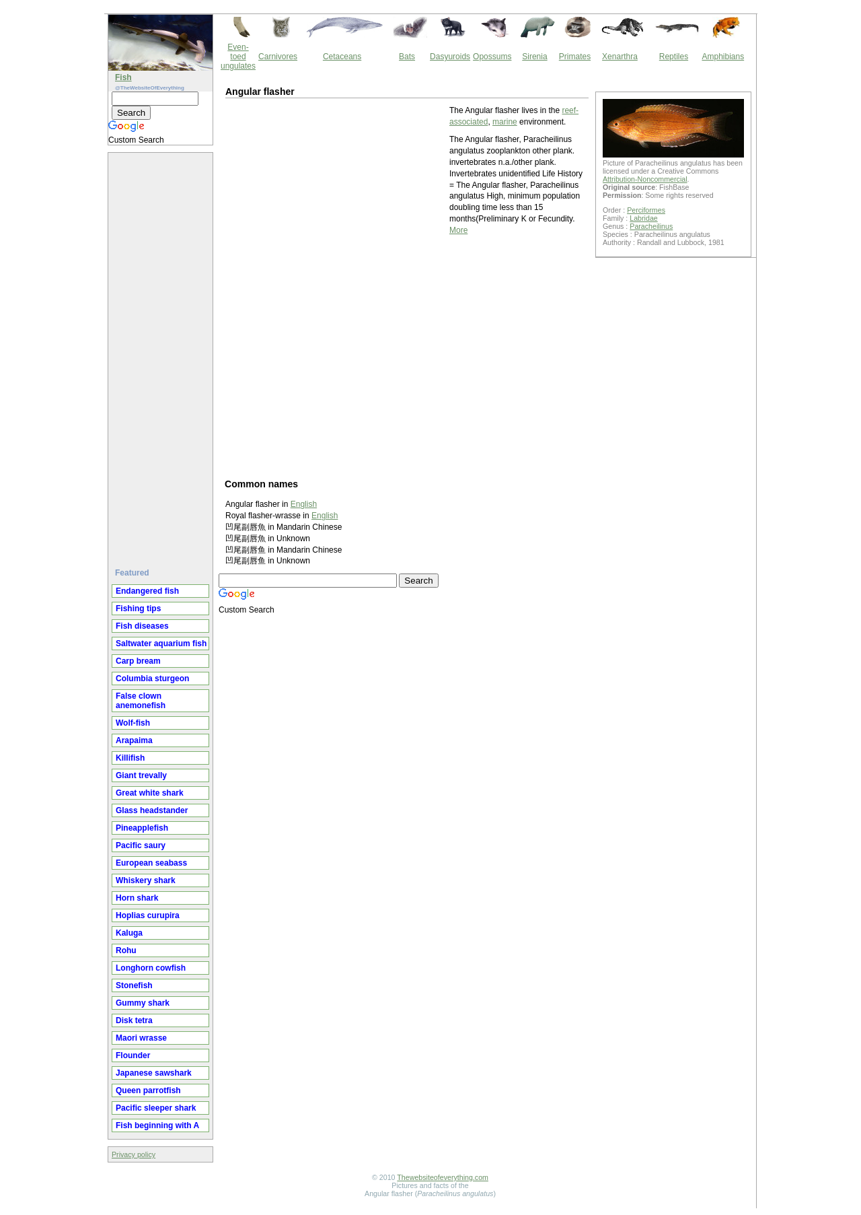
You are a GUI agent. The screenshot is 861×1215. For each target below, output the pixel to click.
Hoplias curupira (148, 915)
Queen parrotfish (148, 1090)
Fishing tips (138, 608)
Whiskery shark (146, 880)
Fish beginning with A (157, 1125)
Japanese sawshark (154, 1073)
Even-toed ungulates (238, 56)
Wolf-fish (133, 723)
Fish (123, 77)
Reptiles (673, 56)
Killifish (130, 758)
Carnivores (277, 56)
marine (504, 122)
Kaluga (129, 933)
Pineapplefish (142, 828)
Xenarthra (620, 56)
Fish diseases (142, 626)
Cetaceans (342, 56)
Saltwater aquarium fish (161, 643)
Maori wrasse (141, 1038)
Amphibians (723, 56)
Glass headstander (152, 810)
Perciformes (646, 210)
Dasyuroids (450, 56)
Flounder (133, 1055)
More (458, 230)
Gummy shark (143, 1003)
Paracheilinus (651, 226)
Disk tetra (134, 1020)
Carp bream (138, 661)
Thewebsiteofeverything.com (442, 1177)
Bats (407, 56)
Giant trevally (141, 775)
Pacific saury (140, 845)
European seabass (151, 863)
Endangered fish (147, 591)
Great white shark (150, 793)
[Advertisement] (162, 355)
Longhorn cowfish (151, 968)
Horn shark (137, 898)
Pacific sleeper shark (156, 1108)
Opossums (492, 56)
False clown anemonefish (140, 700)
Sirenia (534, 56)
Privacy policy (133, 1154)
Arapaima (134, 740)
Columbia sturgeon (152, 678)
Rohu (126, 950)
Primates (575, 56)
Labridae (643, 218)
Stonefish (134, 985)
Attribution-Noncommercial (645, 179)
